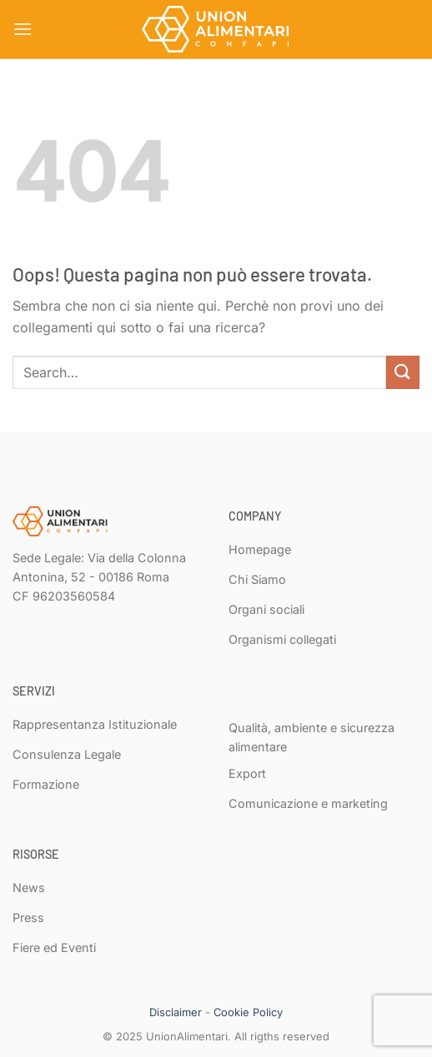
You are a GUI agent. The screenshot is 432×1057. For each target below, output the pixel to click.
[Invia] (402, 372)
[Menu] (23, 28)
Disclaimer (175, 1012)
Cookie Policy (248, 1012)
